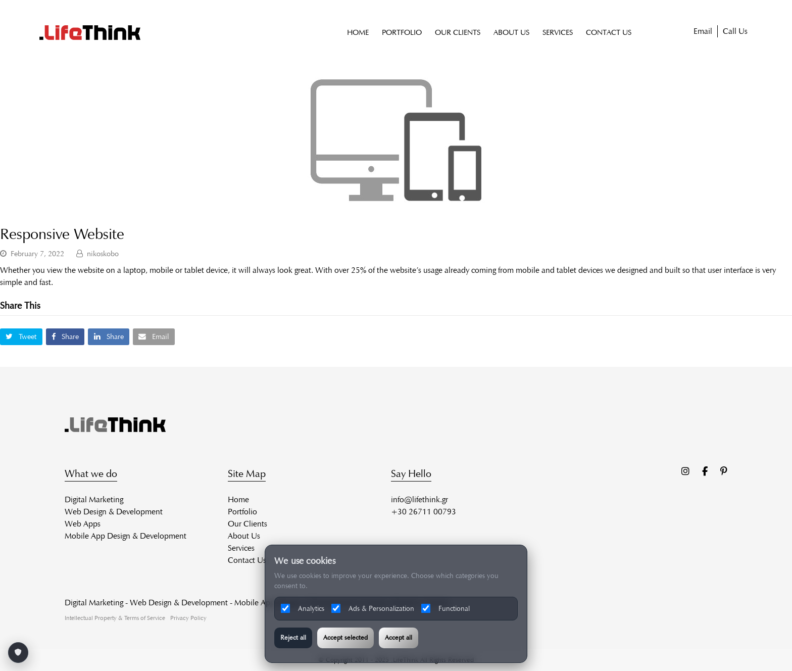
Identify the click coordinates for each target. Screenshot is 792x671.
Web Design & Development (114, 511)
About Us (244, 536)
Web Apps (83, 524)
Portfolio (242, 511)
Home (238, 499)
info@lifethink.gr (419, 499)
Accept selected (345, 638)
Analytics (302, 608)
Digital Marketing (94, 499)
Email (703, 31)
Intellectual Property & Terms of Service (115, 617)
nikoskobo (103, 253)
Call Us (735, 31)
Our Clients (247, 524)
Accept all (398, 638)
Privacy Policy (188, 617)
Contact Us (247, 560)
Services (241, 548)
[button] (21, 336)
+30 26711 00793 (423, 511)
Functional (445, 608)
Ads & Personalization (372, 608)
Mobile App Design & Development (125, 536)
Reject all (293, 638)
